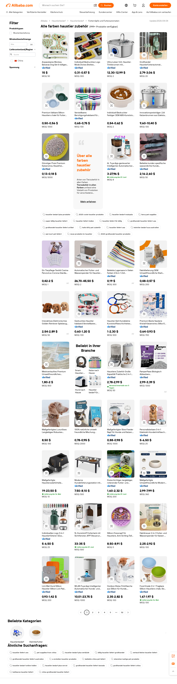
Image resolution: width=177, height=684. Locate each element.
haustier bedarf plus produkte (56, 214)
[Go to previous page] (80, 612)
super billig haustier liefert (55, 221)
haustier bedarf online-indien (23, 665)
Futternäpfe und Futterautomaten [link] (103, 21)
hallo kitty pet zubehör (90, 227)
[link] (173, 656)
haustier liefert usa (115, 227)
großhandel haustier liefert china (125, 665)
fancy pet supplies (147, 214)
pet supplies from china (45, 652)
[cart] (139, 6)
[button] (173, 671)
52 (122, 612)
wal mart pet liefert (52, 234)
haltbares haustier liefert (21, 672)
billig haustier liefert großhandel (109, 652)
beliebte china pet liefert (93, 659)
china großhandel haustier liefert (54, 672)
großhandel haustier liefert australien (27, 659)
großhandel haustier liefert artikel (58, 227)
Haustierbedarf (59, 21)
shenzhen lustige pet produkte (125, 659)
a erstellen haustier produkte (62, 659)
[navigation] (22, 317)
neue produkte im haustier (79, 234)
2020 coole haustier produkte (90, 214)
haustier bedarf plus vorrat (54, 665)
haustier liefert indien (83, 221)
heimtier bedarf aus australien (145, 227)
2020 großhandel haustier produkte (114, 234)
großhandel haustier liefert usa (141, 221)
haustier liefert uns (19, 652)
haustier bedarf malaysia (121, 214)
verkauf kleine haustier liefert (143, 652)
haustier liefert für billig (110, 221)
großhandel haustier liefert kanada (89, 665)
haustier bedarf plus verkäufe (75, 652)
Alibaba (44, 21)
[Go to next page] (128, 612)
